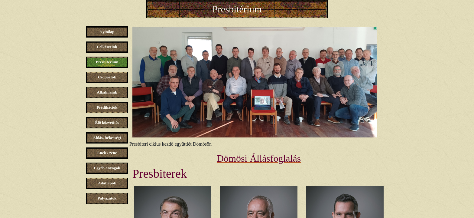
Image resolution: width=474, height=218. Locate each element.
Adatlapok (107, 183)
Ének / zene (107, 152)
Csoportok (107, 77)
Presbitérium (237, 9)
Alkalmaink (107, 92)
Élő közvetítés (107, 122)
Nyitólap (107, 31)
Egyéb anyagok (107, 168)
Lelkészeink (107, 47)
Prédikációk (107, 107)
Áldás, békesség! (107, 137)
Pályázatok (107, 198)
